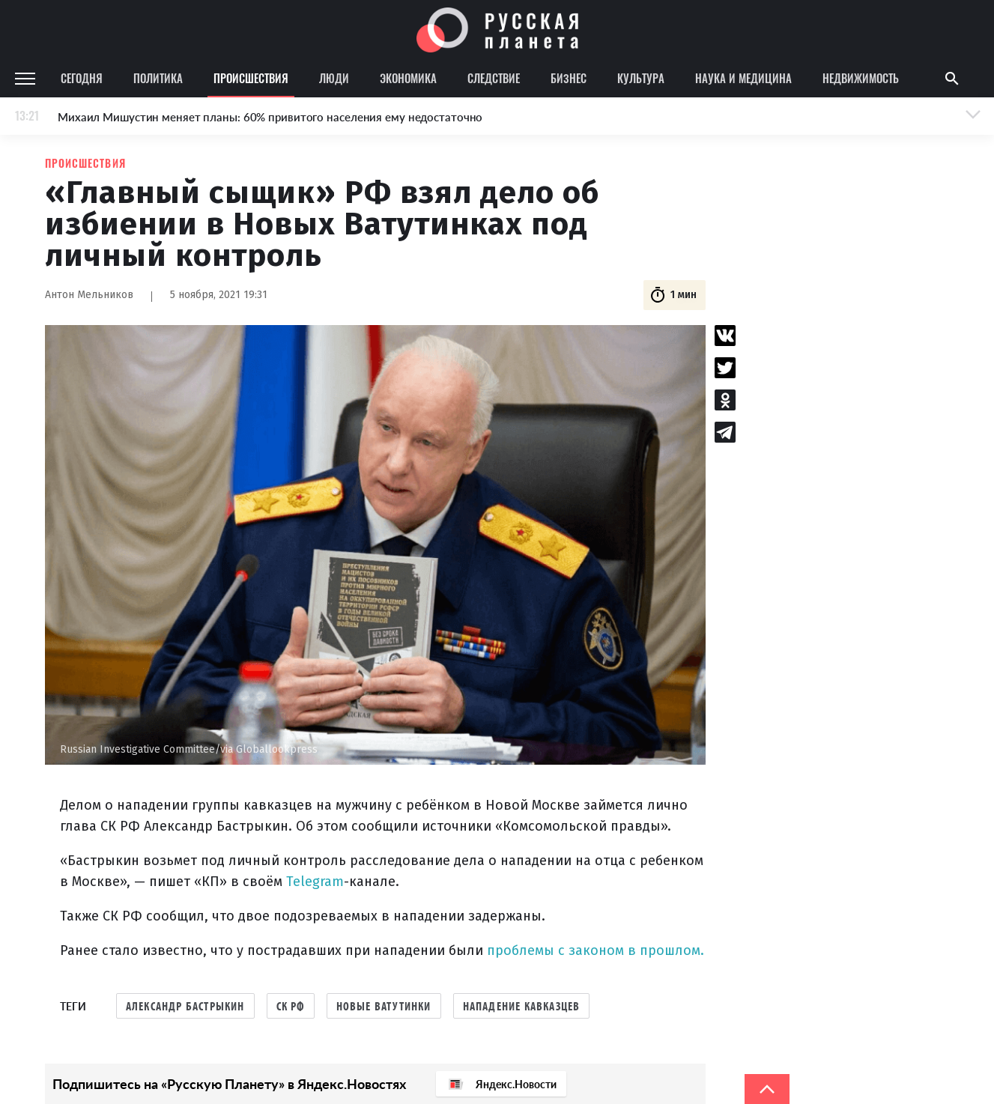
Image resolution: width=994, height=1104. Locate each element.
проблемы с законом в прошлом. (595, 950)
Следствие (493, 78)
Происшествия (250, 78)
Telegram (315, 881)
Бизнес (569, 78)
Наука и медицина (743, 78)
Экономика (408, 78)
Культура (640, 78)
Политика (158, 78)
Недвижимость (860, 78)
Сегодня (82, 78)
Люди (334, 78)
